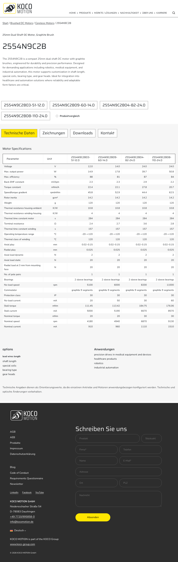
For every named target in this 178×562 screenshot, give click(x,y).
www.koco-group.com (22, 544)
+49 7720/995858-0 (22, 516)
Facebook (27, 492)
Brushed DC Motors (21, 23)
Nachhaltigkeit (129, 12)
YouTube (39, 492)
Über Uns (147, 12)
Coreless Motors (44, 23)
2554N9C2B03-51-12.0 (24, 105)
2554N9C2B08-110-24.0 (25, 116)
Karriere (161, 12)
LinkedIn (14, 492)
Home (72, 12)
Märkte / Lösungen (105, 12)
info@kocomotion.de (21, 521)
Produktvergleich (70, 116)
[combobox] (18, 530)
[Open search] (173, 13)
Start (5, 23)
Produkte (85, 12)
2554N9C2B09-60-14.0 (73, 105)
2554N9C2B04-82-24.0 (124, 105)
